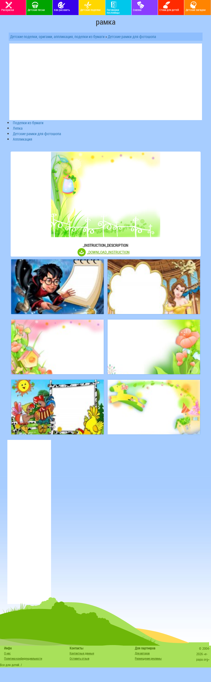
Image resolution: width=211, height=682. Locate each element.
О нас (7, 653)
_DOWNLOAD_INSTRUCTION (108, 252)
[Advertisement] (29, 522)
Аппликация (22, 139)
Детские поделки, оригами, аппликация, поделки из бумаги (57, 36)
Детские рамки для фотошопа (132, 36)
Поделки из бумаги (28, 122)
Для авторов (142, 653)
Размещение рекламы (148, 658)
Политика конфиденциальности (23, 658)
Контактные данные (82, 653)
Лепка (18, 128)
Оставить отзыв (79, 658)
